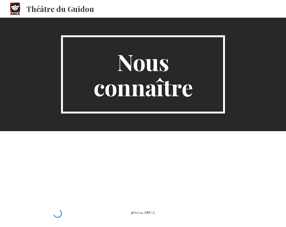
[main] (143, 74)
